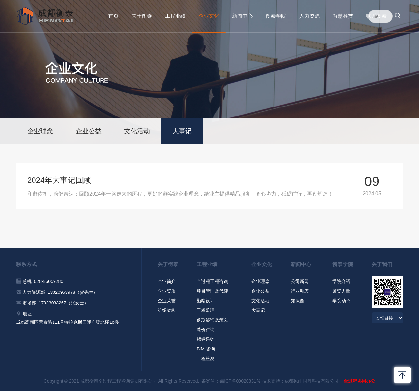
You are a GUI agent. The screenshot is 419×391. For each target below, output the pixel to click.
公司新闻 (300, 281)
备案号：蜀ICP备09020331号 (231, 381)
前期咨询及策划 (212, 319)
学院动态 (341, 300)
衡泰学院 (276, 16)
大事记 (182, 131)
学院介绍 (341, 281)
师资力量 (341, 290)
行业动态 (300, 290)
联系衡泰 (376, 16)
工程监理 (206, 310)
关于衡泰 (142, 16)
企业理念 (40, 131)
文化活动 (137, 131)
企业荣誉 (167, 300)
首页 (113, 16)
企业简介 (167, 281)
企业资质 (167, 290)
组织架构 (167, 310)
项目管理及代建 (212, 290)
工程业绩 (175, 16)
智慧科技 (343, 16)
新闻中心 (242, 16)
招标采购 (206, 339)
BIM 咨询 (206, 348)
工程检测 (206, 358)
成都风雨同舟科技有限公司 (312, 381)
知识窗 (297, 300)
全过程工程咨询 (212, 281)
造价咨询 (206, 329)
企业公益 (89, 131)
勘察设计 (206, 300)
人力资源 (309, 16)
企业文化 (209, 16)
